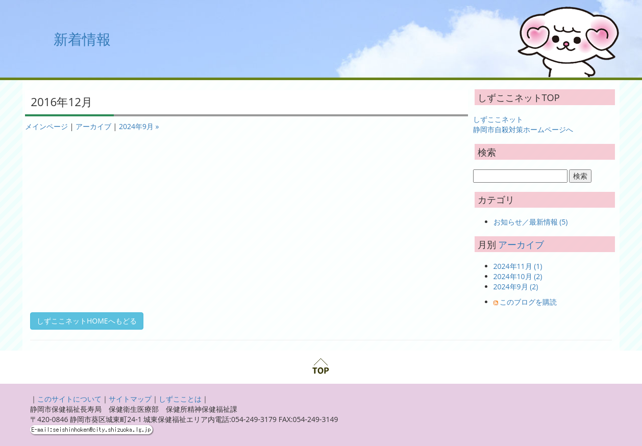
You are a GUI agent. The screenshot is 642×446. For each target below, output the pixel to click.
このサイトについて (69, 399)
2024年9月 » (139, 126)
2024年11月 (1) (517, 266)
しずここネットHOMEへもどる (87, 321)
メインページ (46, 126)
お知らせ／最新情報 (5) (530, 222)
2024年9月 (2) (515, 286)
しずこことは (180, 399)
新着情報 (82, 38)
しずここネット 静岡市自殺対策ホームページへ (523, 124)
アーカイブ (93, 126)
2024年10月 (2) (517, 276)
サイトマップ (130, 399)
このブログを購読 (528, 302)
